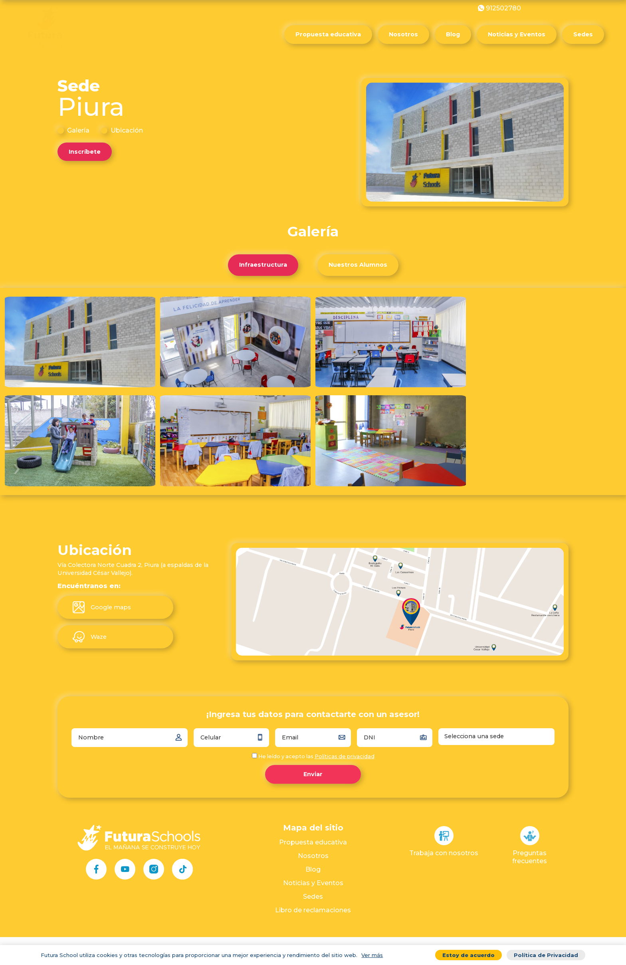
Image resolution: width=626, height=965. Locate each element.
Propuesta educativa (328, 34)
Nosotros (403, 34)
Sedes (583, 34)
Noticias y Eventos (516, 34)
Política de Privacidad (546, 955)
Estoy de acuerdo (468, 955)
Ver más (372, 955)
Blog (453, 34)
